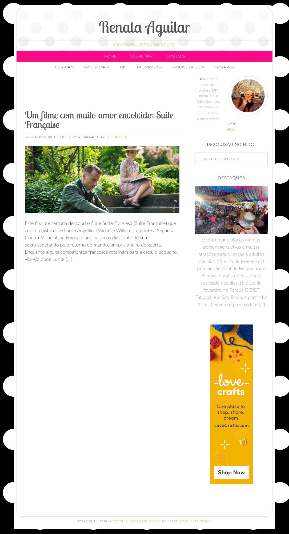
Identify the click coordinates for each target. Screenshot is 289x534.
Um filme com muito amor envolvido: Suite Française (99, 119)
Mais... (231, 129)
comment (119, 137)
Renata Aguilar (144, 27)
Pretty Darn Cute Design (189, 521)
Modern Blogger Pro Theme (135, 521)
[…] (68, 259)
